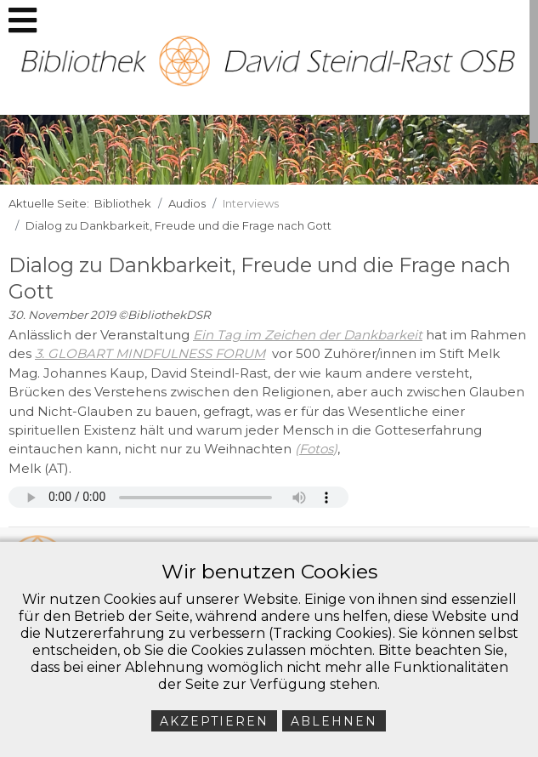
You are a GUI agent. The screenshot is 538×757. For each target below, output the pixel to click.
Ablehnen (334, 721)
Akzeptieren (214, 721)
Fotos (316, 449)
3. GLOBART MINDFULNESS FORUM (150, 353)
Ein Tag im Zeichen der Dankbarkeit (307, 335)
